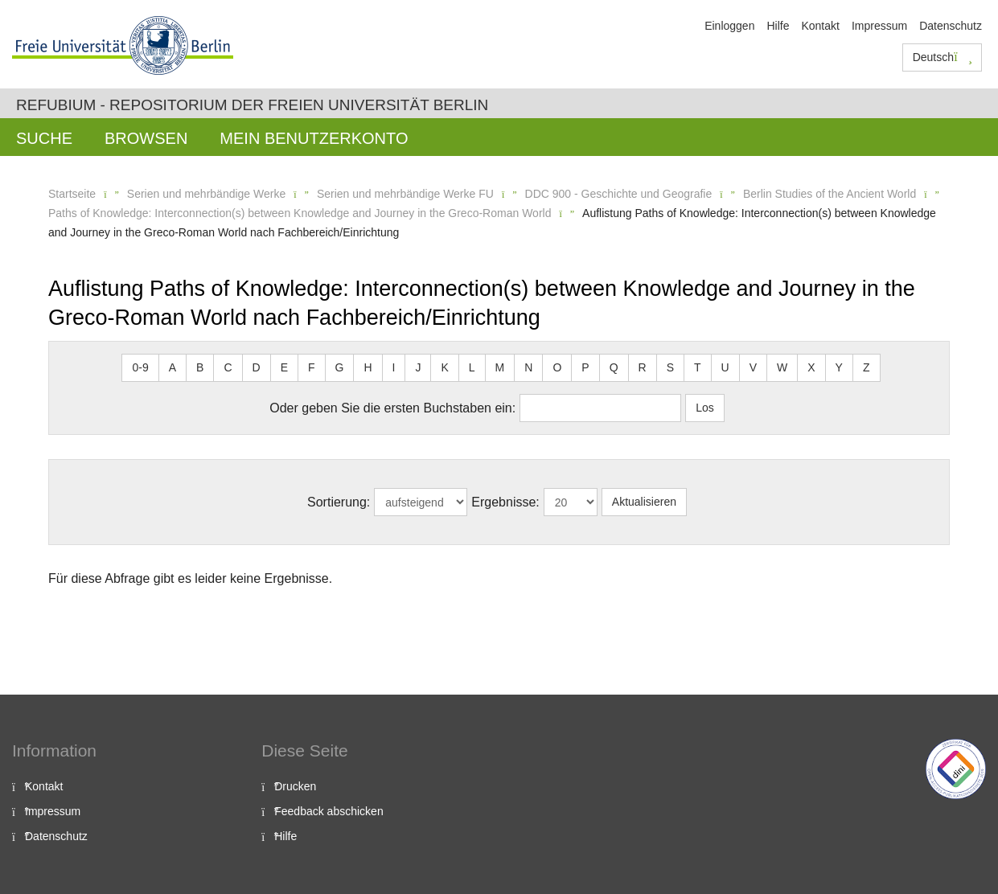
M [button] (500, 367)
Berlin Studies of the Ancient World (829, 193)
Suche (44, 138)
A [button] (172, 367)
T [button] (697, 367)
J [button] (418, 367)
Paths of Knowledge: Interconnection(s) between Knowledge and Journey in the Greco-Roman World (299, 213)
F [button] (311, 367)
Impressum (879, 25)
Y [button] (839, 367)
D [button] (257, 367)
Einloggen (729, 25)
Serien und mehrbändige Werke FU (405, 193)
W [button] (782, 367)
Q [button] (614, 367)
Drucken (295, 786)
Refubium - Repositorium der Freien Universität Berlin (252, 104)
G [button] (339, 367)
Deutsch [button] (942, 57)
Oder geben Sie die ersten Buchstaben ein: (392, 408)
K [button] (444, 367)
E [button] (284, 367)
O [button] (556, 367)
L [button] (472, 367)
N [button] (528, 367)
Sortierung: (338, 502)
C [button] (228, 367)
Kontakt (820, 25)
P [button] (585, 367)
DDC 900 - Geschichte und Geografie (619, 193)
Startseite (72, 193)
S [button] (670, 367)
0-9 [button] (140, 367)
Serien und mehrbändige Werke (206, 193)
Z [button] (866, 367)
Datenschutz (950, 25)
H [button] (367, 367)
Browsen (146, 138)
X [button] (811, 367)
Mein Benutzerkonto (314, 138)
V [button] (753, 367)
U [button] (725, 367)
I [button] (394, 367)
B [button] (199, 367)
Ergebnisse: (505, 502)
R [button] (643, 367)
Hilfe (777, 25)
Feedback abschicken (328, 811)
